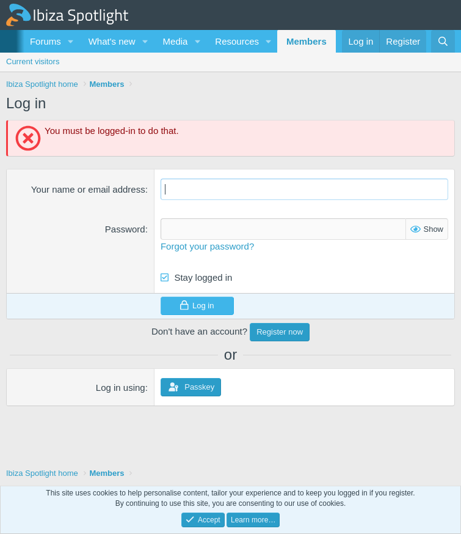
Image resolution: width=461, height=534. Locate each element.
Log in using (120, 387)
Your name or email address (88, 189)
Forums (45, 41)
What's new (112, 41)
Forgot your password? (207, 246)
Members (306, 41)
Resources (237, 41)
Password (125, 229)
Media (175, 41)
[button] (70, 41)
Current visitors (32, 61)
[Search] (443, 41)
